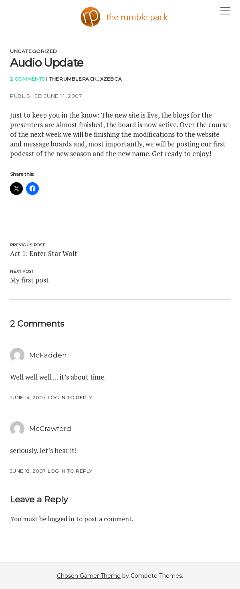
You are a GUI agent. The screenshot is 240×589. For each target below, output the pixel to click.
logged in (61, 518)
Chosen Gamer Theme (89, 575)
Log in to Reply (70, 397)
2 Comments (27, 79)
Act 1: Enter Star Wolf (43, 253)
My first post (29, 279)
